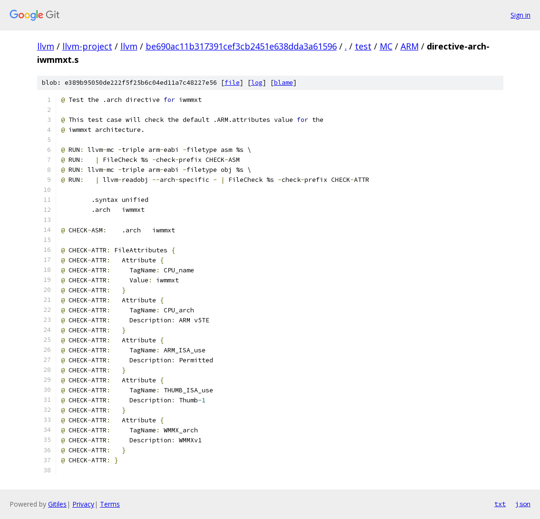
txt (500, 503)
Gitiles (57, 504)
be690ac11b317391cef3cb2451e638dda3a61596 (241, 46)
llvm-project (87, 46)
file (232, 83)
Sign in (520, 15)
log (257, 83)
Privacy (83, 504)
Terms (110, 504)
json (522, 503)
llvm (45, 46)
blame (283, 83)
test (363, 46)
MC (386, 46)
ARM (410, 46)
